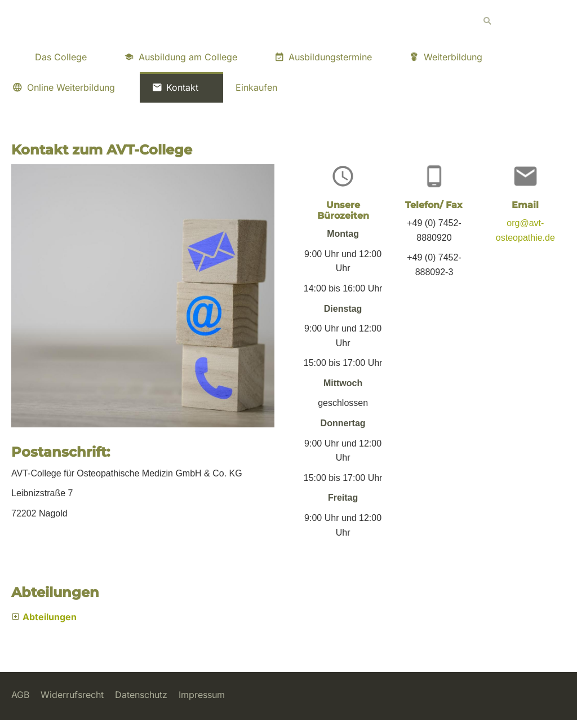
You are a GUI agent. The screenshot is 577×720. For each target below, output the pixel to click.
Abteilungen (50, 616)
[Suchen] (521, 21)
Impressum (202, 694)
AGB (20, 694)
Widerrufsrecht (72, 694)
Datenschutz (141, 694)
